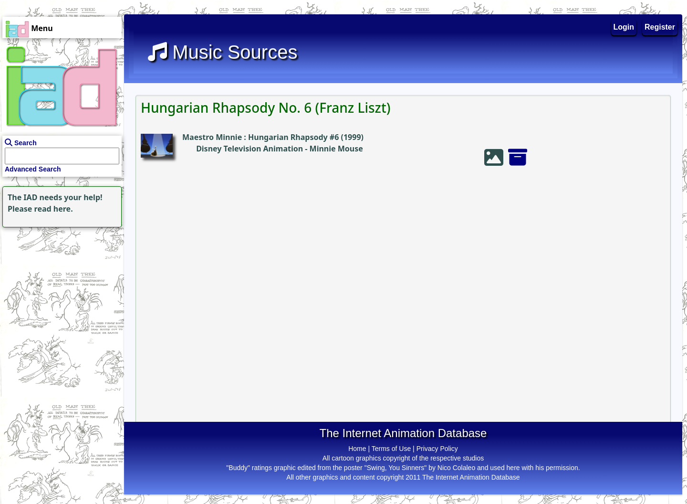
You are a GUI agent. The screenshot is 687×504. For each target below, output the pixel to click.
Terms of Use (391, 448)
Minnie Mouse (336, 148)
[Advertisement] (59, 289)
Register (660, 27)
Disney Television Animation (249, 148)
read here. (53, 209)
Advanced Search (33, 169)
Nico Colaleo (456, 468)
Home (357, 448)
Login (624, 27)
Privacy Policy (437, 448)
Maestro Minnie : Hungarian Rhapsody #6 (260, 137)
